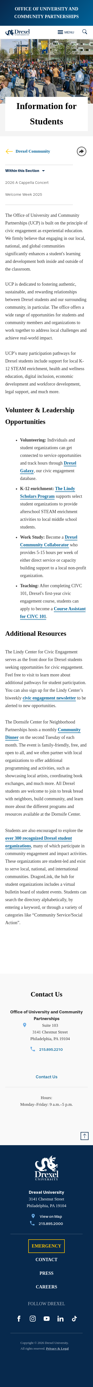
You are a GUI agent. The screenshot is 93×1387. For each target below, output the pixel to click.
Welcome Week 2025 (23, 194)
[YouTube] (47, 1319)
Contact (46, 1259)
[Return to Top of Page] (85, 1136)
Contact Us (47, 1077)
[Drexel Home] (17, 32)
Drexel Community (27, 151)
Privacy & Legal (57, 1348)
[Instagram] (33, 1319)
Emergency (46, 1246)
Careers (46, 1286)
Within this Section (22, 170)
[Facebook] (19, 1319)
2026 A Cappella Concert (27, 182)
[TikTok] (74, 1319)
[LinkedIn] (60, 1319)
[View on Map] (46, 1217)
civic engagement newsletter (49, 697)
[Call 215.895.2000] (46, 1224)
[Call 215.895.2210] (47, 1050)
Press (46, 1273)
